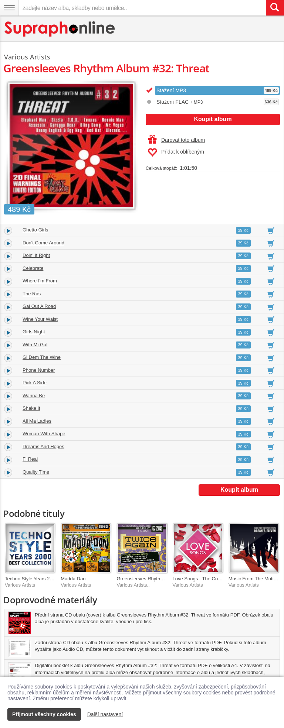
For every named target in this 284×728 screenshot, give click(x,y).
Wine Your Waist (40, 319)
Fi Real (30, 459)
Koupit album (212, 119)
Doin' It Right (36, 255)
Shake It (31, 408)
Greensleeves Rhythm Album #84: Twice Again (166, 578)
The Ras (32, 293)
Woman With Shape (44, 433)
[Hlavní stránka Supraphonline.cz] (60, 29)
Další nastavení (105, 714)
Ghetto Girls (35, 230)
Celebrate (33, 268)
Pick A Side (35, 382)
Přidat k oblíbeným (176, 152)
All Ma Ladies (37, 421)
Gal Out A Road (39, 306)
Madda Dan (73, 578)
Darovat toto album (176, 140)
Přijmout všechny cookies (44, 714)
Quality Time (36, 472)
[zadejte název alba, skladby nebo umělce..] (142, 8)
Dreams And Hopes (43, 446)
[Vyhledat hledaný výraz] (275, 8)
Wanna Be (34, 395)
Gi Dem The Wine (42, 357)
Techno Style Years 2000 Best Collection (48, 578)
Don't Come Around (43, 242)
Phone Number (39, 370)
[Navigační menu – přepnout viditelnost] (9, 8)
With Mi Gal (35, 344)
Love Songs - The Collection (203, 578)
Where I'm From (40, 281)
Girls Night (34, 331)
